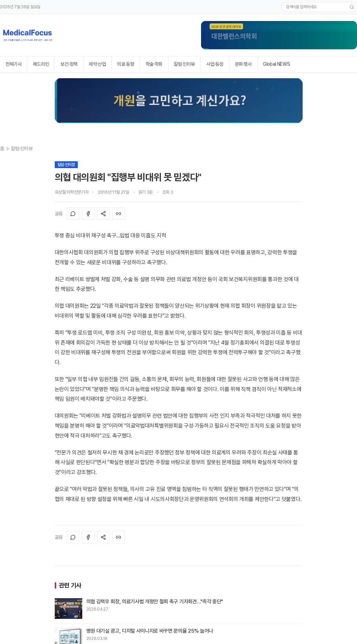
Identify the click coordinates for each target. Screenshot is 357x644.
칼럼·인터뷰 (184, 64)
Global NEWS (276, 64)
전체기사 (14, 64)
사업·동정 (214, 64)
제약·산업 (97, 64)
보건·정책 (68, 64)
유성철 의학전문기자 (72, 192)
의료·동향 (125, 64)
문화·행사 (243, 64)
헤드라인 (41, 64)
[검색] (351, 6)
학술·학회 (154, 64)
